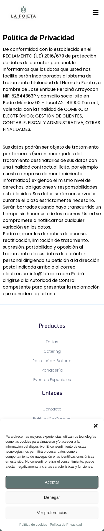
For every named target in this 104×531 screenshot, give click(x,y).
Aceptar (52, 482)
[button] (95, 426)
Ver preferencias (52, 512)
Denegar (52, 497)
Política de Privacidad (66, 525)
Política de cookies (33, 525)
